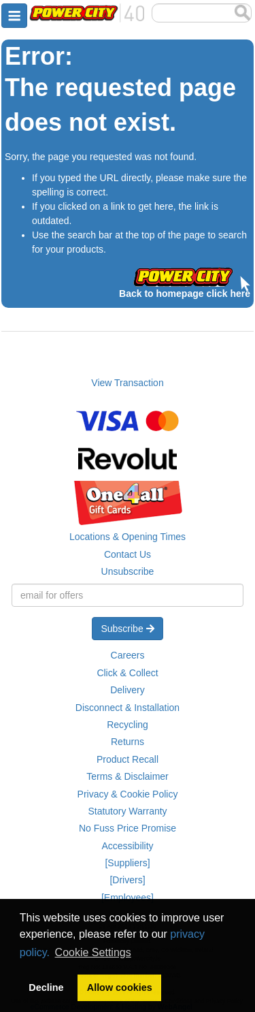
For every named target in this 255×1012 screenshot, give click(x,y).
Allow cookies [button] (119, 987)
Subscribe (127, 628)
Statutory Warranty (127, 811)
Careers (128, 655)
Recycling (127, 724)
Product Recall (127, 759)
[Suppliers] (127, 862)
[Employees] (127, 897)
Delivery (127, 689)
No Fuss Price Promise (127, 828)
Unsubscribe (127, 571)
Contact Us (127, 554)
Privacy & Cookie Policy (128, 794)
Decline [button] (46, 987)
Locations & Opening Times (127, 536)
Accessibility (127, 845)
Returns (127, 741)
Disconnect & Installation (127, 707)
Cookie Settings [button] (93, 952)
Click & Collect (127, 672)
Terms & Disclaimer (127, 776)
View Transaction (127, 382)
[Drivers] (127, 879)
